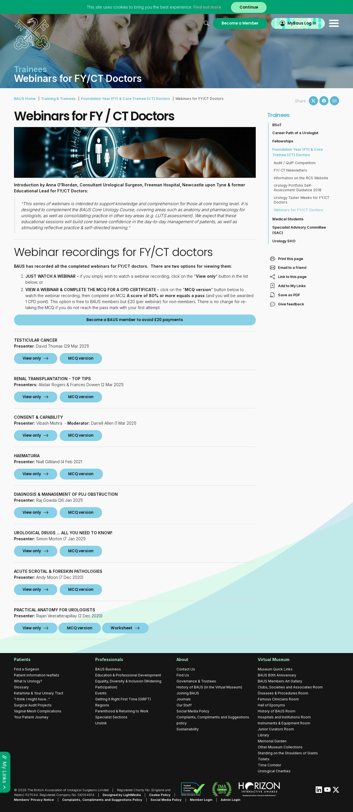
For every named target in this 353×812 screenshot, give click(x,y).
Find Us (182, 675)
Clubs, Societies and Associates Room (290, 687)
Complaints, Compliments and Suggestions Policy (102, 800)
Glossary (21, 687)
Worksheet (121, 628)
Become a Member (240, 23)
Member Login (201, 800)
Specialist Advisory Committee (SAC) (299, 230)
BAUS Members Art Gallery (280, 681)
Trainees (278, 115)
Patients (22, 659)
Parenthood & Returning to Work (122, 711)
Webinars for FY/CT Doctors (298, 210)
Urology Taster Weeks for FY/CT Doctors (301, 200)
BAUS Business (108, 669)
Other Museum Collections (280, 747)
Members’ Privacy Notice (34, 800)
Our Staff (184, 705)
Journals (183, 699)
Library (263, 735)
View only (32, 358)
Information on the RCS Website (301, 178)
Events (101, 693)
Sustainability (187, 729)
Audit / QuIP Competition (295, 163)
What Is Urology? (28, 681)
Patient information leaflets (36, 675)
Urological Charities (274, 771)
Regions (102, 705)
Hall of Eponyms (271, 705)
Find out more (207, 7)
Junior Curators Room (276, 729)
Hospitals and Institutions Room (284, 717)
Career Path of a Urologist (295, 133)
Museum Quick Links (275, 669)
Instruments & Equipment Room (284, 723)
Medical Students (287, 219)
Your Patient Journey (31, 717)
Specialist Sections (111, 717)
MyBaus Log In (301, 23)
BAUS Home (25, 98)
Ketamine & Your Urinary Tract (38, 693)
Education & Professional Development (128, 675)
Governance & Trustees (196, 681)
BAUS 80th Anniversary (277, 675)
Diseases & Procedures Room (283, 693)
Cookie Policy (160, 795)
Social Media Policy (192, 711)
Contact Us (185, 669)
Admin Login (230, 800)
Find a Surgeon (26, 669)
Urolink (101, 723)
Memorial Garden (272, 741)
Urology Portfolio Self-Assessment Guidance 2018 (297, 187)
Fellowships (282, 141)
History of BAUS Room (276, 711)
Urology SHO (283, 241)
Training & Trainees (58, 98)
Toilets (263, 759)
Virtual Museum (273, 659)
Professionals (109, 659)
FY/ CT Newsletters (290, 170)
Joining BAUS (187, 693)
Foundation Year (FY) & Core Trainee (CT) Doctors (125, 98)
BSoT (277, 125)
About (182, 659)
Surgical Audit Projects (33, 705)
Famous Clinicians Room (278, 699)
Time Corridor (269, 765)
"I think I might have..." (32, 699)
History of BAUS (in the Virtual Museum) (209, 687)
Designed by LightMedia (122, 795)
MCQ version (79, 628)
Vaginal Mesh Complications (37, 711)
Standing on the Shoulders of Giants (288, 753)
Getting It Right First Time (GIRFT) (123, 699)
